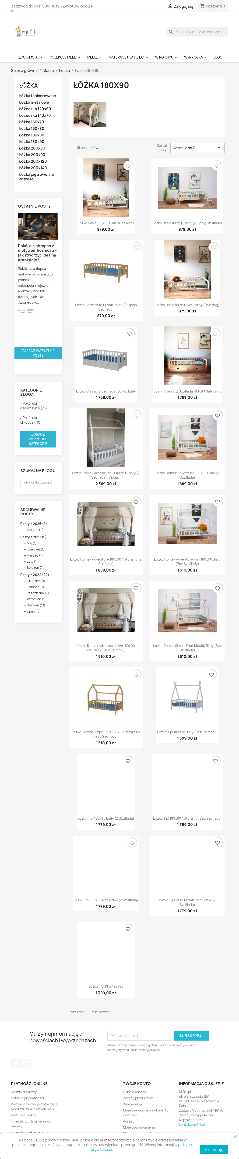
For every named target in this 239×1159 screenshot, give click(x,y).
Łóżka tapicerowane (37, 95)
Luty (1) (32, 561)
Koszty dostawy (24, 1092)
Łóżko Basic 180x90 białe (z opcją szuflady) (187, 223)
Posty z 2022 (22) (34, 574)
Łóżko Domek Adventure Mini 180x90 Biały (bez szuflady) (187, 561)
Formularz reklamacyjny (30, 1132)
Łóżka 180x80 (31, 135)
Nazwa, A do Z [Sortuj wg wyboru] (197, 148)
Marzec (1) (35, 555)
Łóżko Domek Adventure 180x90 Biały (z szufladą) (187, 475)
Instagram (26, 1063)
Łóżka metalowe (34, 102)
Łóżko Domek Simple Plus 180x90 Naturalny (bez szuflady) (106, 734)
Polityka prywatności (27, 1098)
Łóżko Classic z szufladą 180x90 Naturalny (187, 391)
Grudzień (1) (36, 581)
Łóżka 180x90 (31, 141)
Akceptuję (214, 1149)
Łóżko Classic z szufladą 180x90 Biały (106, 391)
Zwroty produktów (138, 1098)
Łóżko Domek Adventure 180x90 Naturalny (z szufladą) (106, 561)
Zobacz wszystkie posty (38, 353)
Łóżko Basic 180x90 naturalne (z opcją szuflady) (106, 307)
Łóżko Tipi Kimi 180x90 (105, 986)
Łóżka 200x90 (32, 154)
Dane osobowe (135, 1092)
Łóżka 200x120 (33, 161)
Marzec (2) (35, 530)
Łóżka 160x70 (31, 122)
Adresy (128, 1121)
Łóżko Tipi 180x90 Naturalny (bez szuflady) (187, 818)
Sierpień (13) (36, 605)
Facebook (16, 1063)
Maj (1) (32, 543)
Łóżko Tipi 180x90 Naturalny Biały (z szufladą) (187, 902)
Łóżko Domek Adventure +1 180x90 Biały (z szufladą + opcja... (106, 475)
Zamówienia (132, 1104)
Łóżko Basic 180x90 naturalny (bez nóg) (187, 305)
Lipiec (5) (34, 611)
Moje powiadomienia (139, 1127)
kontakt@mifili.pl (192, 1124)
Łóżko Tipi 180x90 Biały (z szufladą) (105, 818)
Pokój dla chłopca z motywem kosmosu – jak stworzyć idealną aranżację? (37, 252)
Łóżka (28, 85)
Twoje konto (137, 1083)
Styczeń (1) (35, 567)
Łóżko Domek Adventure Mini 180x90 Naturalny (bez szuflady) (106, 648)
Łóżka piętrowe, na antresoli (36, 177)
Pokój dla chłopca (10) (30, 420)
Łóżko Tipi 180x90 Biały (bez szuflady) (187, 732)
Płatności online (24, 1115)
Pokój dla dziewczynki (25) (33, 405)
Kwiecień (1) (36, 549)
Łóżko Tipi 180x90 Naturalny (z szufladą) (106, 900)
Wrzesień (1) (36, 599)
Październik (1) (38, 593)
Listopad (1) (35, 587)
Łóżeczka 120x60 (35, 108)
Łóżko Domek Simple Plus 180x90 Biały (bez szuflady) (187, 648)
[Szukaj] (197, 32)
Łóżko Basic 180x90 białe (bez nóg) (106, 223)
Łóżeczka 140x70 (35, 115)
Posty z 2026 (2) (33, 523)
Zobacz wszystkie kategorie (38, 439)
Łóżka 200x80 (32, 148)
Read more (26, 310)
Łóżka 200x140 (33, 167)
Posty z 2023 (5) (33, 537)
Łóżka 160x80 (31, 128)
